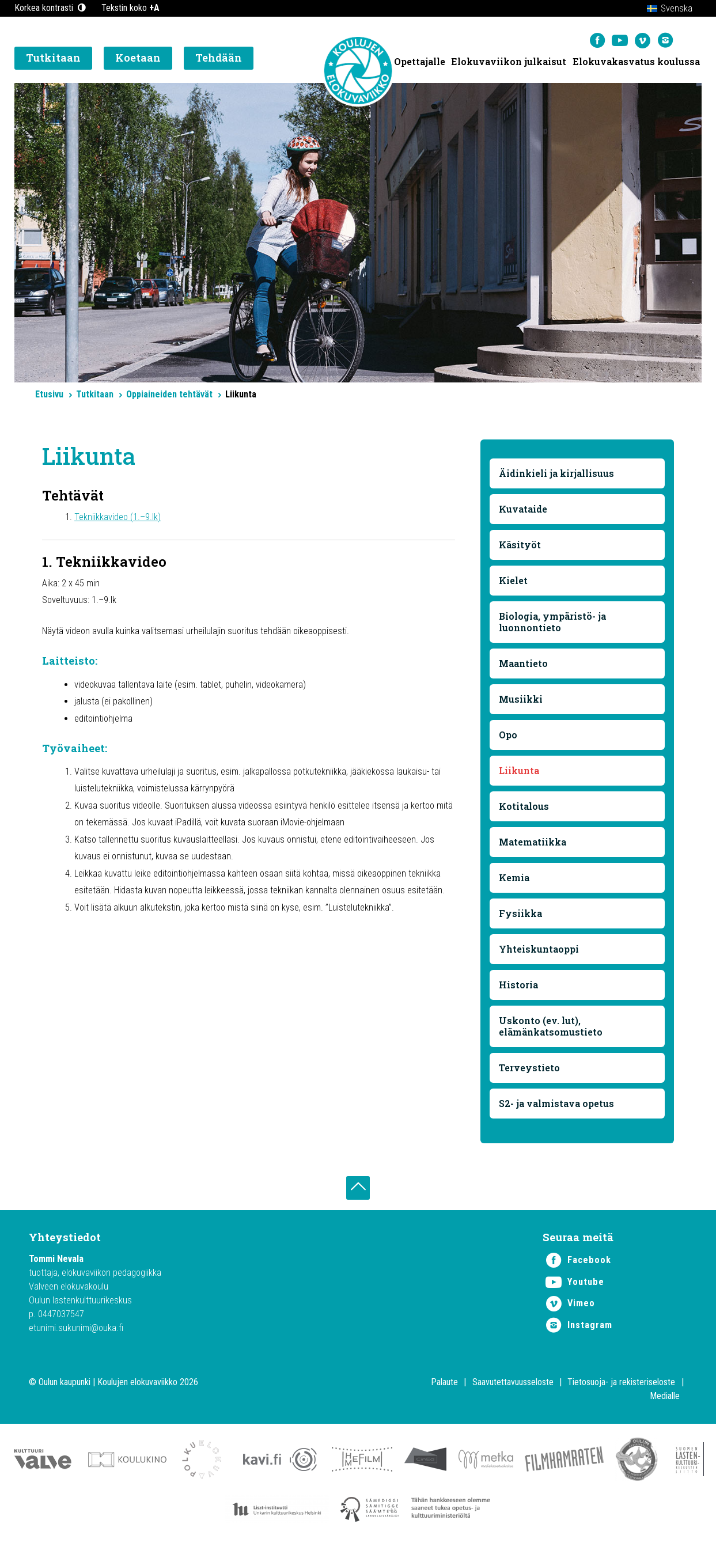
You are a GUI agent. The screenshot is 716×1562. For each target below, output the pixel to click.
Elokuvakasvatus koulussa (636, 64)
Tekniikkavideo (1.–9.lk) (122, 519)
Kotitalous (525, 809)
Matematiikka (533, 845)
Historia (519, 988)
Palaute (444, 1392)
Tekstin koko (130, 7)
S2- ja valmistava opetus (557, 1107)
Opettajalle (418, 64)
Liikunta (520, 774)
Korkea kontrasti (51, 7)
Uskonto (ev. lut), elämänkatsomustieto (552, 1029)
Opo (509, 738)
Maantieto (524, 667)
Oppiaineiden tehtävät (169, 394)
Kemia (515, 881)
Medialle (665, 1406)
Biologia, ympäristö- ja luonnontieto (553, 625)
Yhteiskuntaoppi (540, 952)
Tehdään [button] (218, 60)
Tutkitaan (94, 394)
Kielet (514, 584)
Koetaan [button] (138, 60)
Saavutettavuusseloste (513, 1392)
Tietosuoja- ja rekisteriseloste (621, 1392)
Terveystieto (530, 1071)
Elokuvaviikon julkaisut (508, 64)
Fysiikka (521, 917)
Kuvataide (524, 512)
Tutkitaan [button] (53, 60)
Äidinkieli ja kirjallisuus (557, 477)
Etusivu (49, 394)
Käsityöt (521, 548)
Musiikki (522, 702)
